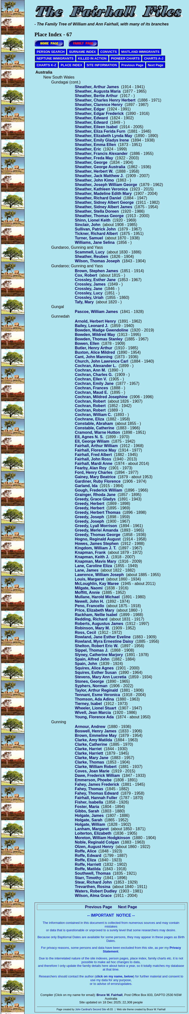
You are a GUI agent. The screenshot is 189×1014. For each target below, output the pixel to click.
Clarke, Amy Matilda (93, 740)
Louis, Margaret (89, 579)
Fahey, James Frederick (97, 784)
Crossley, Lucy (89, 293)
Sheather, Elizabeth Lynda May (103, 136)
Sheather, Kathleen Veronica (101, 189)
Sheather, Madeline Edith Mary (103, 193)
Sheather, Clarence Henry (99, 105)
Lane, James (86, 570)
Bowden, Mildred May (95, 334)
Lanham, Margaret (92, 829)
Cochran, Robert (90, 401)
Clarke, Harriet (88, 749)
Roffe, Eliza (85, 860)
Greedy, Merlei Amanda (96, 530)
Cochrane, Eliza (89, 419)
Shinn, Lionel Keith (92, 220)
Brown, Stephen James (96, 271)
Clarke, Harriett (89, 753)
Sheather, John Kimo (94, 180)
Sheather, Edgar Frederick (99, 113)
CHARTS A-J (153, 58)
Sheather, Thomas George (99, 216)
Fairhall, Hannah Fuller (96, 798)
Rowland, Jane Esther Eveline (103, 637)
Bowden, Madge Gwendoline (101, 330)
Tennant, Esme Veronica (97, 695)
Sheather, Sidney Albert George (104, 202)
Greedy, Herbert (89, 503)
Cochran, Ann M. (90, 370)
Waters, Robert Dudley (96, 891)
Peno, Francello (89, 606)
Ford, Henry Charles (93, 472)
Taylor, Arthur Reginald (96, 690)
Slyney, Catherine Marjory (99, 655)
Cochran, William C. (93, 415)
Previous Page (132, 65)
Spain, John (86, 664)
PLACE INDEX (71, 65)
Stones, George (89, 681)
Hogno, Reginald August (98, 539)
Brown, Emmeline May (96, 735)
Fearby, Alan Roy (91, 468)
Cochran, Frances (91, 388)
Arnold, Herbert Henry (95, 321)
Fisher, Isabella (89, 802)
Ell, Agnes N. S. (89, 437)
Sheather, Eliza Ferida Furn (100, 131)
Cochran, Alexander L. (95, 366)
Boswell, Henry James (95, 731)
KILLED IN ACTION (92, 58)
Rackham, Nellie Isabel (96, 615)
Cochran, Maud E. (91, 392)
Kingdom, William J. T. (95, 548)
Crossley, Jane (88, 289)
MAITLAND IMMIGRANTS (140, 52)
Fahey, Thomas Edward (97, 793)
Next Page (155, 65)
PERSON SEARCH (50, 52)
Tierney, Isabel (88, 704)
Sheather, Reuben (91, 256)
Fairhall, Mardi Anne (93, 463)
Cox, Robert (86, 275)
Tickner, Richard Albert (96, 233)
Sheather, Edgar (90, 109)
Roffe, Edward (88, 855)
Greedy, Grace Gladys (95, 499)
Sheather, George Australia (100, 167)
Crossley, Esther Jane (95, 280)
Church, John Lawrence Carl (101, 361)
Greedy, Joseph (89, 517)
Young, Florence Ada (94, 717)
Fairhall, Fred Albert (93, 455)
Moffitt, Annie (87, 592)
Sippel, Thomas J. (91, 650)
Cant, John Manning (93, 357)
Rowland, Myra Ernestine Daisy (104, 641)
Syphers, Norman (91, 686)
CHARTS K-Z (46, 65)
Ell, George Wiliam (92, 441)
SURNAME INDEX (82, 52)
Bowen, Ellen (87, 343)
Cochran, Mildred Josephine (101, 397)
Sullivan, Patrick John (95, 229)
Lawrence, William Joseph (99, 575)
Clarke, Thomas (89, 762)
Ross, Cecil (85, 632)
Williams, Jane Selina (95, 242)
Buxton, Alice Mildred (95, 352)
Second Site (99, 1009)
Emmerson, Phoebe (93, 780)
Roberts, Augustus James (99, 623)
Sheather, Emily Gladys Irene (102, 140)
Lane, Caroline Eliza (93, 566)
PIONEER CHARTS (125, 58)
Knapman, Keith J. (92, 557)
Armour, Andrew (90, 726)
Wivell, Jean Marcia (93, 712)
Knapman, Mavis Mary (95, 561)
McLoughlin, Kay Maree (97, 583)
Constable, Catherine (94, 428)
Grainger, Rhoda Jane (95, 495)
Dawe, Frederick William (97, 775)
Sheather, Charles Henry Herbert (105, 100)
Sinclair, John (87, 225)
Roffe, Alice (85, 851)
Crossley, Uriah (89, 297)
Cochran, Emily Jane (94, 383)
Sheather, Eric (88, 149)
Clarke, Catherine (91, 744)
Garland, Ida (86, 486)
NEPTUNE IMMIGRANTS (55, 58)
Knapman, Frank (90, 552)
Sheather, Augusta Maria (98, 91)
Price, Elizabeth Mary (94, 610)
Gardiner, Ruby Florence (98, 481)
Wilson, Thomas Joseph (97, 261)
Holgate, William (90, 824)
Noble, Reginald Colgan (97, 842)
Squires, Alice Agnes (94, 668)
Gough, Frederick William (98, 490)
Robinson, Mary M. (92, 628)
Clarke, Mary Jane (91, 758)
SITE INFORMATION (102, 65)
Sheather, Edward (91, 118)
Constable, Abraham (94, 423)
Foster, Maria (87, 807)
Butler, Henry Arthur (93, 348)
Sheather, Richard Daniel (98, 198)
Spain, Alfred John (92, 659)
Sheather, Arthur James (97, 87)
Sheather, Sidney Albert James (103, 207)
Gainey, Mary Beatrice (95, 477)
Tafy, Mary (84, 302)
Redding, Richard (91, 619)
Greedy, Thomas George (97, 535)
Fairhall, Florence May (95, 450)
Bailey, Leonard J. (91, 326)
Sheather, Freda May (94, 158)
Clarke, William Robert (96, 767)
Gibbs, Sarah (87, 811)
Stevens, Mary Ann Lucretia (100, 677)
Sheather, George (91, 162)
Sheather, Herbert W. (94, 171)
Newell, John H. (89, 601)
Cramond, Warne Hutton (97, 432)
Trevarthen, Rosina (92, 887)
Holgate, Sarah (88, 820)
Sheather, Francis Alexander (101, 153)
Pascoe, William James (96, 312)
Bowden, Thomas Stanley (99, 339)
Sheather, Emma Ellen (95, 145)
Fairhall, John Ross (93, 459)
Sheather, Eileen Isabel (96, 127)
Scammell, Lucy (90, 252)
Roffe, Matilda (88, 869)
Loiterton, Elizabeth (93, 833)
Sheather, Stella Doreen (97, 211)
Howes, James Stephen (97, 543)
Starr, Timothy (88, 878)
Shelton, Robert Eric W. (96, 646)
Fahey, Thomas (89, 789)
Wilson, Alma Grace (93, 895)
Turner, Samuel (89, 238)
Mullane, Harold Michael (97, 597)
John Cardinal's (83, 1009)
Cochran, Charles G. (94, 374)
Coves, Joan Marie (92, 771)
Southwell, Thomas (93, 873)
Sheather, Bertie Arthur (96, 96)
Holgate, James (89, 815)
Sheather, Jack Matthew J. (99, 176)
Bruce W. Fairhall (109, 995)
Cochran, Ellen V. (91, 379)
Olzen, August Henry (94, 847)
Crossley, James (90, 284)
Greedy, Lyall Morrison (96, 526)
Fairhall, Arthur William (96, 446)
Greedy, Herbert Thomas (98, 512)
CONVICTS (108, 52)
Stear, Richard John (93, 882)
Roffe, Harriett (88, 864)
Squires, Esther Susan (96, 672)
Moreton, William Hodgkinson (102, 838)
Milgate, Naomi (89, 588)
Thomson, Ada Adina (94, 699)
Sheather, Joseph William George (106, 185)
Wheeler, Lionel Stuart (95, 708)
